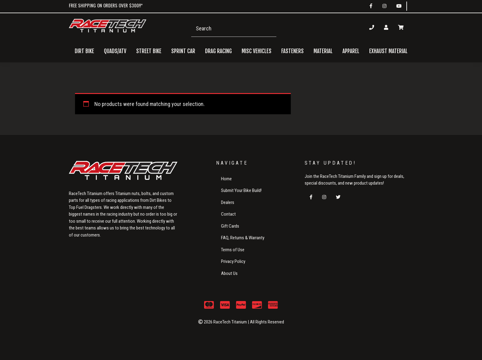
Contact (228, 214)
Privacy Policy (233, 261)
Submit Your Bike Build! (241, 190)
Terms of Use (232, 249)
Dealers (227, 202)
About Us (229, 273)
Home (226, 179)
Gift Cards (230, 226)
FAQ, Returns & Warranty (242, 238)
